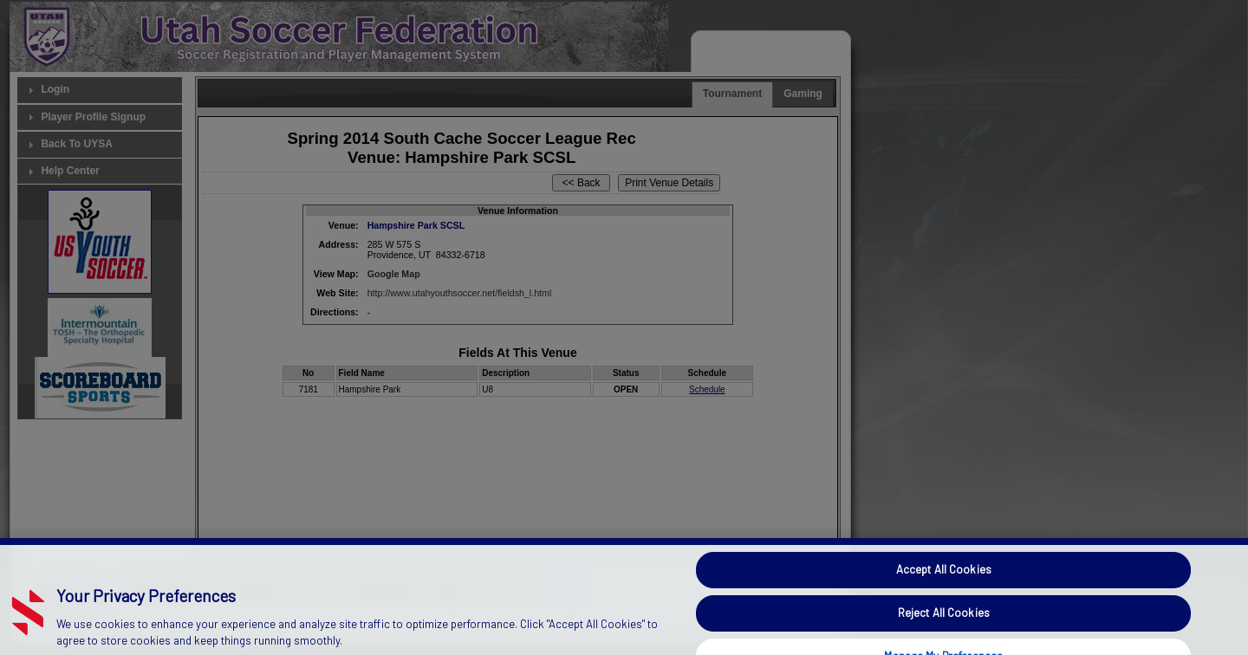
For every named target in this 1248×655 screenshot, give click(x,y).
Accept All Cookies (943, 582)
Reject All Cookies (944, 625)
